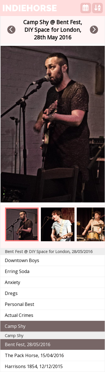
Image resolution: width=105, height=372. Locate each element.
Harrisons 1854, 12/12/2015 (34, 366)
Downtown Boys (22, 260)
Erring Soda (17, 271)
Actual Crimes (19, 315)
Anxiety (12, 282)
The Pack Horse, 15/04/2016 (34, 355)
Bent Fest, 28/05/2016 (27, 344)
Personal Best (19, 304)
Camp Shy (15, 326)
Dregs (11, 293)
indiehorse (29, 8)
